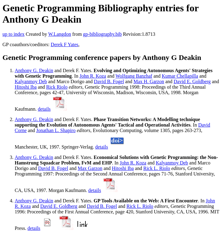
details (44, 109)
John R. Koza (93, 76)
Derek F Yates (64, 44)
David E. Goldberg (192, 81)
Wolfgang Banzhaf (133, 76)
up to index (13, 34)
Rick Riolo (57, 87)
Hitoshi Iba (26, 87)
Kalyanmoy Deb (31, 81)
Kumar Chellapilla (180, 76)
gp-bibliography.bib (102, 34)
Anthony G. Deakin (34, 70)
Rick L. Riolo (156, 168)
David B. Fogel (109, 81)
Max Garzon (90, 168)
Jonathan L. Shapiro (55, 130)
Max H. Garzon (149, 81)
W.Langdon (59, 34)
